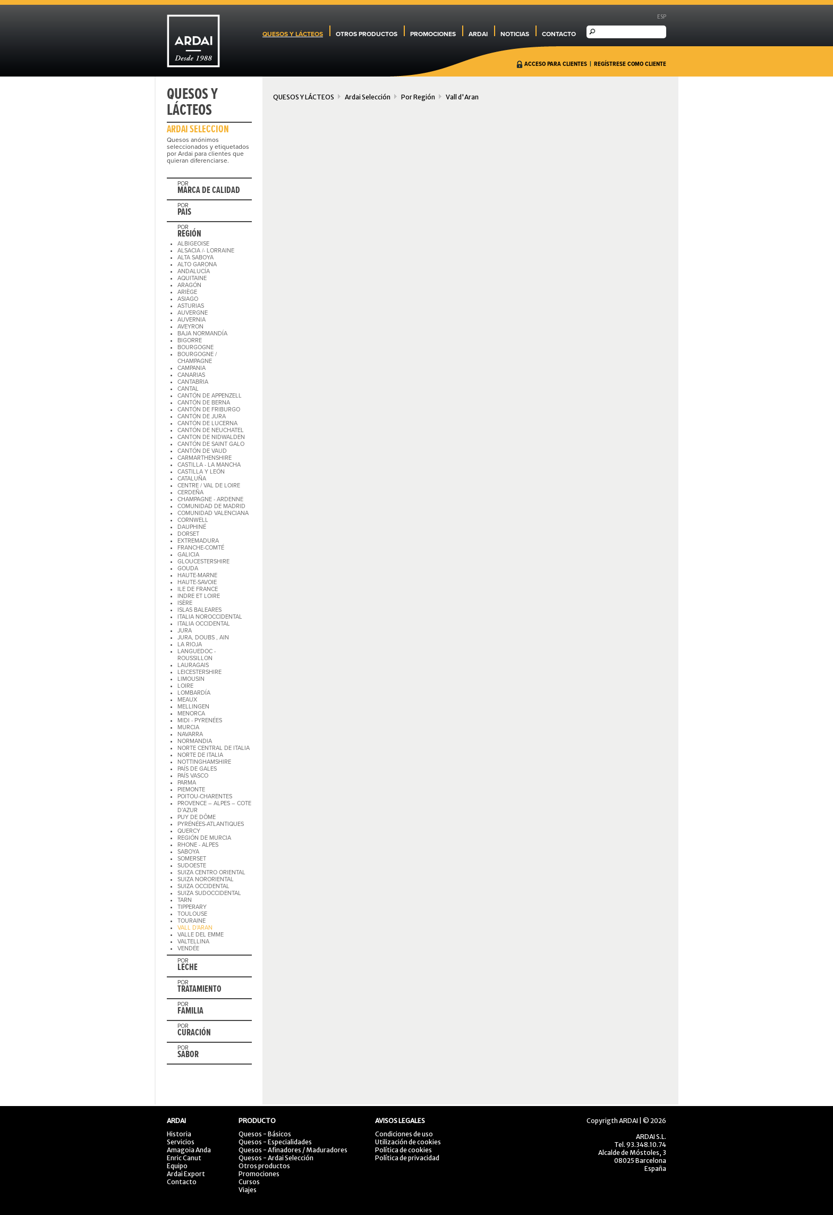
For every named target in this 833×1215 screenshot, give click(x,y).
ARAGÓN (189, 285)
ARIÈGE (187, 292)
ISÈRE (184, 603)
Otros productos (264, 1166)
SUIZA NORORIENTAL (205, 879)
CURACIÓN (194, 1033)
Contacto (182, 1182)
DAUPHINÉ (191, 527)
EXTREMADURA (198, 540)
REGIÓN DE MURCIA (204, 837)
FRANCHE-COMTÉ (200, 547)
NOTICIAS (514, 34)
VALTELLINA (193, 941)
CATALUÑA (191, 478)
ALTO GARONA (197, 264)
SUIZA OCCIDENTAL (203, 886)
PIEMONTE (191, 789)
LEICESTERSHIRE (199, 672)
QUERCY (188, 831)
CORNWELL (192, 520)
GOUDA (187, 568)
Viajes (248, 1190)
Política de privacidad (407, 1158)
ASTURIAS (190, 305)
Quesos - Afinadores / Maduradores (293, 1150)
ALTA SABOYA (195, 257)
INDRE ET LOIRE (198, 596)
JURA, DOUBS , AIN (203, 637)
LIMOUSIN (191, 679)
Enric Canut (184, 1158)
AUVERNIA (191, 319)
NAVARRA (190, 734)
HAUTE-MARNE (197, 575)
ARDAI (478, 34)
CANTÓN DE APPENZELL (209, 395)
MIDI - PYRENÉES (199, 720)
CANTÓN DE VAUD (202, 451)
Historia (179, 1134)
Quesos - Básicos (265, 1134)
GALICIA (188, 554)
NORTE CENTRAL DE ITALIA (213, 748)
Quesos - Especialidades (275, 1142)
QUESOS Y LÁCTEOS (292, 34)
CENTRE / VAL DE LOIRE (208, 485)
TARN (184, 900)
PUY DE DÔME (196, 817)
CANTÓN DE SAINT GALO (210, 444)
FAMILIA (190, 1011)
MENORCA (191, 713)
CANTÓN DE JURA (201, 416)
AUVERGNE (192, 312)
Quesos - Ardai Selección (276, 1158)
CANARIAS (191, 375)
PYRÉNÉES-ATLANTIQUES (210, 824)
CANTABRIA (192, 381)
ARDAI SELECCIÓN (198, 130)
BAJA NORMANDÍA (202, 333)
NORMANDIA (194, 741)
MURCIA (188, 727)
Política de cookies (403, 1150)
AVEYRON (190, 326)
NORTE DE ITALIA (200, 755)
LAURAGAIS (193, 665)
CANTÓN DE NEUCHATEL (210, 430)
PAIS (184, 212)
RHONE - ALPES (197, 844)
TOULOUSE (192, 913)
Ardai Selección (367, 97)
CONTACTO (559, 34)
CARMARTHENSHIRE (204, 457)
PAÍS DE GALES (197, 768)
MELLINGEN (193, 706)
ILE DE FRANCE (197, 589)
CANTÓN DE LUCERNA (207, 423)
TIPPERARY (192, 907)
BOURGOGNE (195, 347)
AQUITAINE (192, 278)
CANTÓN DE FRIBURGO (208, 409)
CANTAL (188, 388)
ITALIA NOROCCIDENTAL (209, 616)
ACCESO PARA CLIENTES (555, 64)
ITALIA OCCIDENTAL (203, 623)
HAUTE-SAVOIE (197, 582)
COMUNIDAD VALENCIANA (213, 513)
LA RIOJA (189, 644)
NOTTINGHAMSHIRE (204, 761)
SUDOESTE (191, 865)
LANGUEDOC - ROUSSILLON (196, 655)
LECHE (187, 968)
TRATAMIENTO (199, 989)
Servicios (180, 1142)
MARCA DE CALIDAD (208, 191)
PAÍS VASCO (192, 775)
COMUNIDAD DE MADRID (211, 506)
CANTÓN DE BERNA (203, 402)
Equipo (177, 1166)
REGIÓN (189, 234)
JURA (184, 630)
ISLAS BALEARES (199, 609)
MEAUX (187, 699)
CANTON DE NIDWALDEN (211, 437)
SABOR (188, 1055)
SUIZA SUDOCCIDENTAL (209, 893)
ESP (661, 16)
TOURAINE (191, 920)
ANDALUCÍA (193, 271)
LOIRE (185, 685)
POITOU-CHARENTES (204, 796)
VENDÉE (188, 948)
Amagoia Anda (189, 1150)
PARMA (186, 782)
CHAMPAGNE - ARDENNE (210, 499)
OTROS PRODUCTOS (366, 34)
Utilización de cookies (408, 1142)
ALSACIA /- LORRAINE (205, 250)
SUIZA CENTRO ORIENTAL (211, 872)
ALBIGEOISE (193, 243)
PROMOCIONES (433, 34)
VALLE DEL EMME (200, 934)
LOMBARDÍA (193, 692)
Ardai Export (186, 1174)
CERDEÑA (190, 492)
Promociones (259, 1174)
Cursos (249, 1182)
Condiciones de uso (404, 1134)
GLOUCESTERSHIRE (203, 561)
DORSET (188, 533)
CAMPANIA (191, 368)
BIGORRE (189, 340)
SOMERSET (191, 858)
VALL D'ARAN (194, 927)
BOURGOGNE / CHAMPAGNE (197, 358)
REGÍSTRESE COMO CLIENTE (630, 64)
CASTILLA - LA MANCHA (209, 464)
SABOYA (188, 851)
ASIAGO (187, 299)
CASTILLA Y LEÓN (201, 471)
